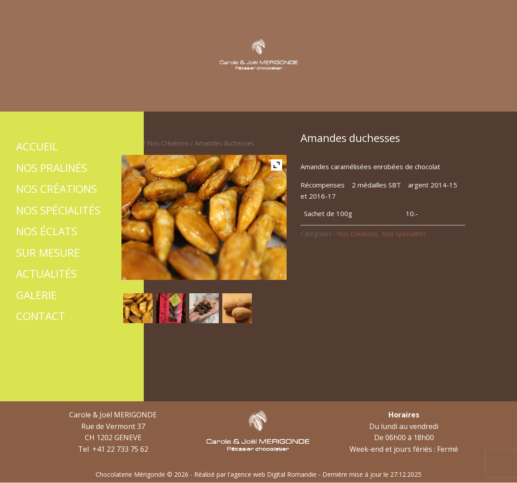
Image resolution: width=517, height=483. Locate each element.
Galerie (36, 294)
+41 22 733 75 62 (120, 449)
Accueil (131, 143)
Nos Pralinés (51, 167)
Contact (40, 315)
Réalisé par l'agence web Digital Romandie (255, 474)
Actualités (46, 273)
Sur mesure (48, 252)
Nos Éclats (46, 231)
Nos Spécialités (404, 233)
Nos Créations (168, 143)
